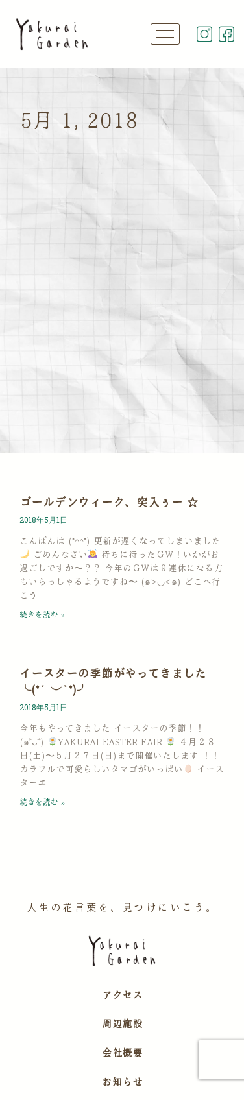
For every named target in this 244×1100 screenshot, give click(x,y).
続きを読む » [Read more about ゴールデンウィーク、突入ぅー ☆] (42, 614)
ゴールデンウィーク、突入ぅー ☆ (109, 502)
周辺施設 (122, 1023)
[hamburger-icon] (165, 34)
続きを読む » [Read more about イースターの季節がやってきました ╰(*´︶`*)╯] (42, 802)
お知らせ (122, 1082)
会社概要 (122, 1052)
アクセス (122, 995)
